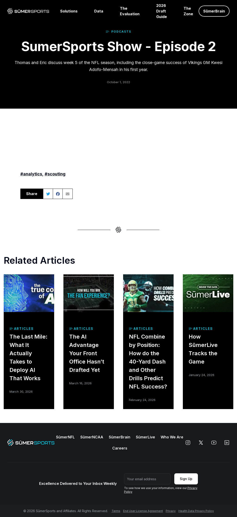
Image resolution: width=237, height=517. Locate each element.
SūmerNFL (65, 437)
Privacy (171, 511)
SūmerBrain (119, 437)
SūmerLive (145, 437)
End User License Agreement (143, 511)
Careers (119, 448)
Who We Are (172, 437)
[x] (201, 442)
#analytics (31, 173)
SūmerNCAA (91, 437)
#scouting (55, 173)
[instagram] (188, 442)
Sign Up (186, 479)
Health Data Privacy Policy (196, 511)
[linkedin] (227, 442)
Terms (116, 511)
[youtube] (214, 442)
